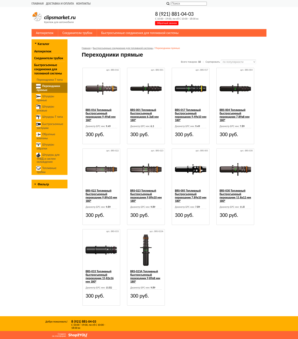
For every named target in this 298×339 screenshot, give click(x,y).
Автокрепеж (45, 33)
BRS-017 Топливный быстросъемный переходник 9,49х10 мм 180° (190, 115)
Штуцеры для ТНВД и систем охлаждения (48, 158)
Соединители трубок (77, 33)
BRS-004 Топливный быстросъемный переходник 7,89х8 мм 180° (235, 115)
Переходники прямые (48, 88)
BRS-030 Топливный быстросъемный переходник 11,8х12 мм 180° (235, 196)
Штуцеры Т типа (50, 117)
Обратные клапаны (46, 136)
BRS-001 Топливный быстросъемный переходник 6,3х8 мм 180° (144, 115)
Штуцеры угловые (45, 108)
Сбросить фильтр (49, 229)
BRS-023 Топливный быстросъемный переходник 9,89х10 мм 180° (146, 196)
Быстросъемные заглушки (50, 126)
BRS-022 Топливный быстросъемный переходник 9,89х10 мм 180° (101, 196)
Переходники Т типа (50, 79)
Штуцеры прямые (45, 98)
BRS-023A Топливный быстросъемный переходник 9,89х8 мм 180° (145, 276)
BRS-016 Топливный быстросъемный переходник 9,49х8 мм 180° (101, 115)
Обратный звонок (167, 23)
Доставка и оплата (60, 3)
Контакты (83, 3)
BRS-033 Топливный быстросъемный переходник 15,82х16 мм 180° (99, 276)
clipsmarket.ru (60, 17)
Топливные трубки (46, 170)
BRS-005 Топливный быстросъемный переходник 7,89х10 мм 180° (190, 196)
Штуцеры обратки (45, 146)
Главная (38, 3)
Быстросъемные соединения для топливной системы (140, 33)
